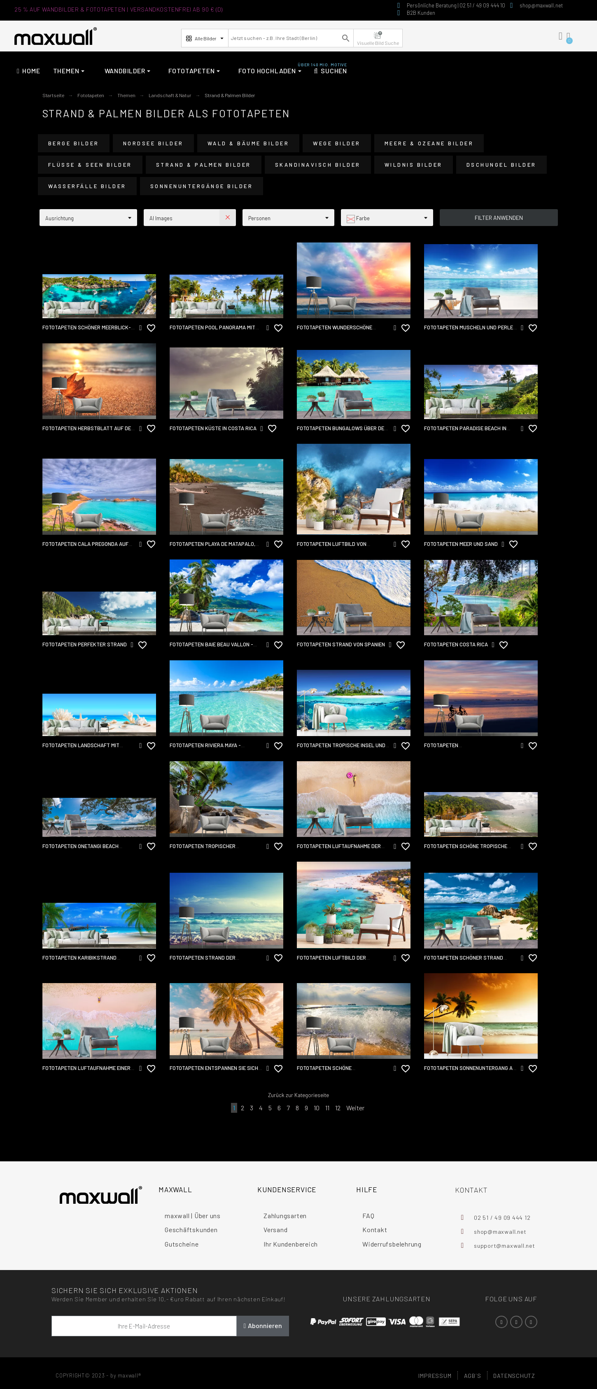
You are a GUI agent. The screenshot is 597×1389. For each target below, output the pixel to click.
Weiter (355, 1108)
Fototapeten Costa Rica (456, 644)
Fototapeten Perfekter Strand (84, 644)
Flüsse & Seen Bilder (90, 164)
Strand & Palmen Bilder (203, 164)
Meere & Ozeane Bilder (429, 143)
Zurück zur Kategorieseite (298, 1095)
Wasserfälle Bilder (87, 186)
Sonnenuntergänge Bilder (201, 186)
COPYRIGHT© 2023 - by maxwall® (98, 1375)
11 (327, 1108)
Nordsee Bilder (153, 143)
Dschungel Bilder (501, 164)
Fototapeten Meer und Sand (461, 544)
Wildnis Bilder (414, 164)
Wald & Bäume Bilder (248, 143)
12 (337, 1108)
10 (316, 1108)
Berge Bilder (73, 143)
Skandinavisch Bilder (318, 164)
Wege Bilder (337, 143)
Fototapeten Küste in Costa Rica (213, 428)
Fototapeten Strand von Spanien (341, 644)
